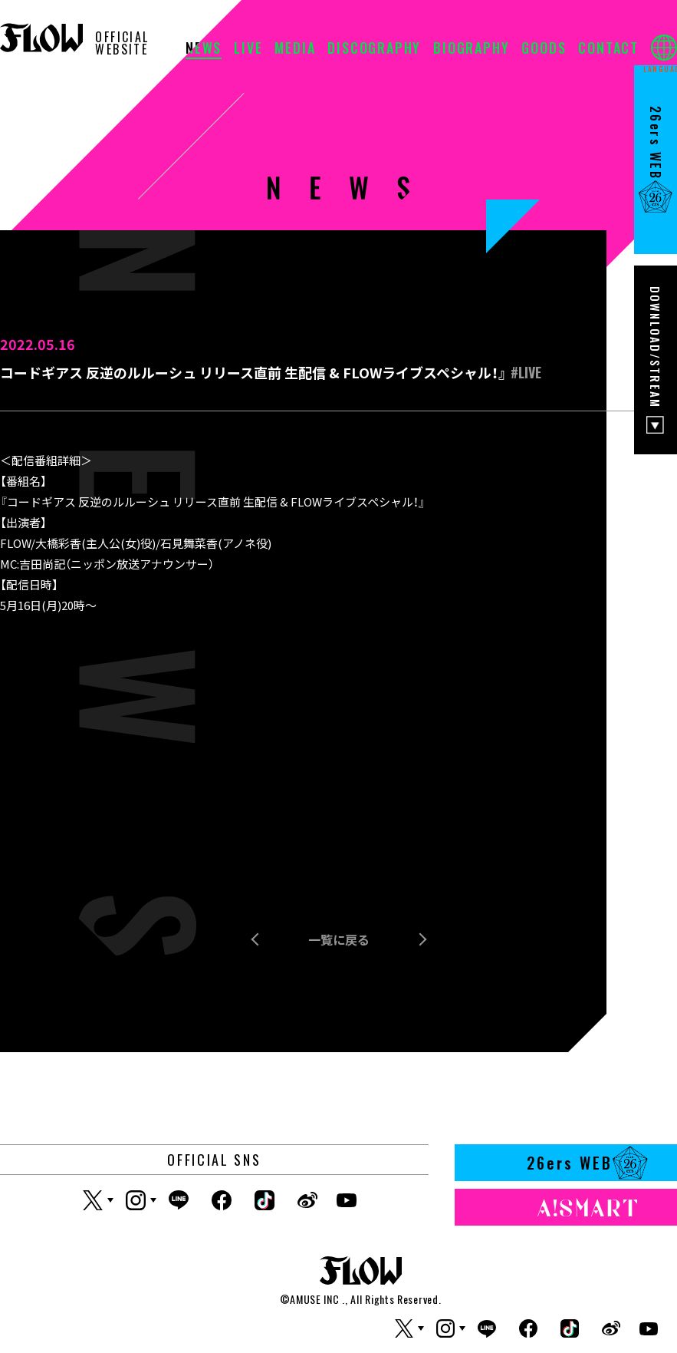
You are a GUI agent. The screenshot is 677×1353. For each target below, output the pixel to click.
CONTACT (608, 49)
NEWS (204, 49)
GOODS (543, 49)
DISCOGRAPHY (374, 49)
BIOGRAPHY (471, 49)
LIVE (248, 49)
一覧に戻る (339, 939)
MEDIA (294, 49)
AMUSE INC (314, 1299)
